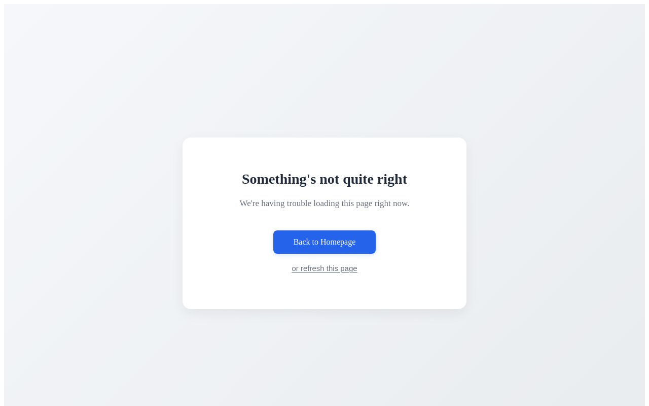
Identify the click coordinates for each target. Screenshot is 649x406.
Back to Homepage (325, 242)
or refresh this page (324, 268)
